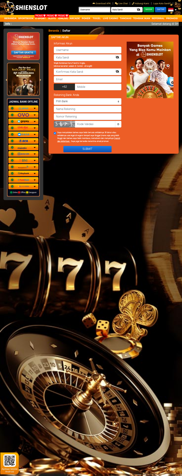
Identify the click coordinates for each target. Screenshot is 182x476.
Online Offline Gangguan (23, 192)
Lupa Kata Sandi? (162, 3)
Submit (87, 149)
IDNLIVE (63, 18)
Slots (52, 18)
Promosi (172, 18)
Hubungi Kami (141, 3)
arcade (75, 18)
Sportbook (26, 18)
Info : (8, 23)
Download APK (101, 3)
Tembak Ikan (141, 18)
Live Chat (121, 3)
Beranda (10, 18)
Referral (158, 18)
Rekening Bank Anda (66, 95)
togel (97, 18)
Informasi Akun (63, 43)
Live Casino (110, 18)
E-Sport (40, 18)
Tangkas (126, 18)
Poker (86, 18)
